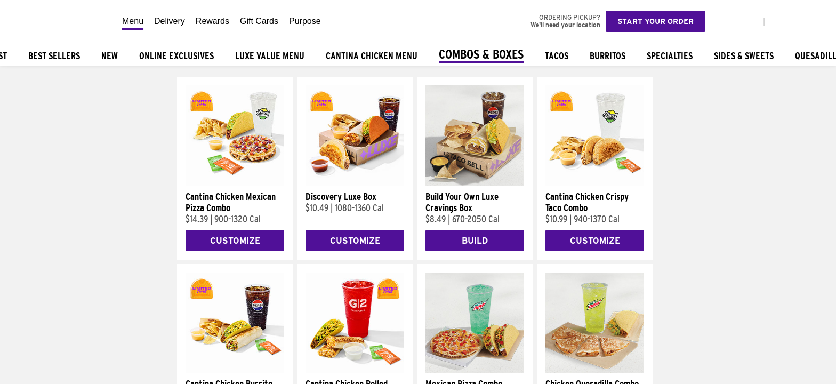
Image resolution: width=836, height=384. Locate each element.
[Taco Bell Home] (58, 21)
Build (475, 241)
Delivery (169, 21)
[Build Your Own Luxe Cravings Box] (474, 183)
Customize (235, 241)
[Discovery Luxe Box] (355, 183)
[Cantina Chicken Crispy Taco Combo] (594, 183)
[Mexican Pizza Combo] (474, 370)
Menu (132, 21)
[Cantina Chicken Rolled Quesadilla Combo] (355, 370)
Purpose (305, 21)
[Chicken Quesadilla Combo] (594, 370)
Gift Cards (259, 21)
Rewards (212, 21)
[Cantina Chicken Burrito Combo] (235, 370)
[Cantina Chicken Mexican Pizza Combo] (235, 183)
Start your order (655, 21)
